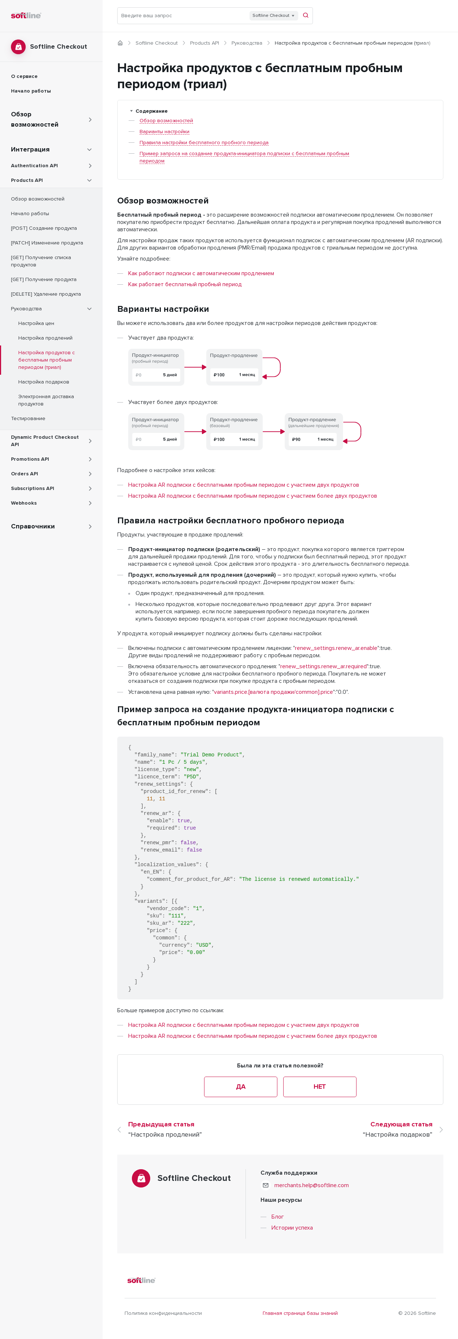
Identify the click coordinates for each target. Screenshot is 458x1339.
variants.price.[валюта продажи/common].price (273, 692)
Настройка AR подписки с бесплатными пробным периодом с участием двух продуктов (243, 485)
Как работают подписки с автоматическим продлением (201, 273)
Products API (204, 43)
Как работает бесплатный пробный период (185, 284)
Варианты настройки (164, 131)
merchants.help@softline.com (311, 1185)
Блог (278, 1217)
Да (240, 1087)
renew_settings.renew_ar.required (323, 666)
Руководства (247, 43)
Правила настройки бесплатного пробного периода (204, 142)
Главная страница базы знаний (300, 1313)
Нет (320, 1087)
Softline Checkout (157, 43)
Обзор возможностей (166, 120)
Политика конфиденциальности (163, 1313)
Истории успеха (292, 1228)
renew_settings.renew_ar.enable (336, 648)
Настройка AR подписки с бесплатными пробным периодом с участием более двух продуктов (252, 496)
